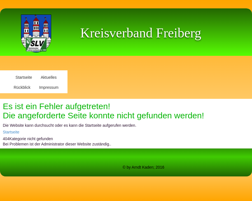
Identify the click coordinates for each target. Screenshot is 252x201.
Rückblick (22, 87)
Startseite (23, 77)
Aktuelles (49, 77)
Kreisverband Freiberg (140, 32)
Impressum (49, 87)
